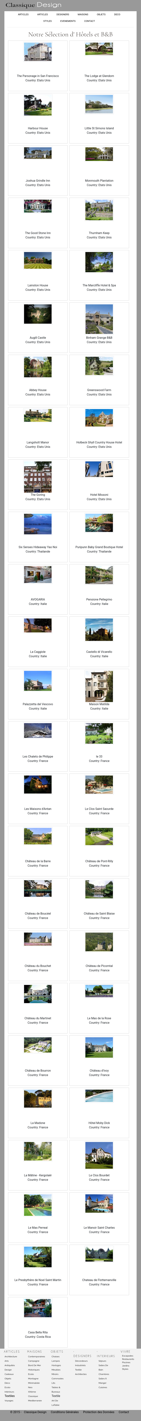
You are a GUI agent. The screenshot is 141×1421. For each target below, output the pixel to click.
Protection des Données (99, 1412)
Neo (30, 1387)
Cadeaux (9, 1374)
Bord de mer (34, 1365)
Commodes (58, 1378)
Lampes (56, 1361)
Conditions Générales (65, 1412)
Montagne (33, 1378)
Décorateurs (81, 1361)
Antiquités (10, 1365)
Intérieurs (9, 1392)
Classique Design (35, 1412)
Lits (53, 1383)
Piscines (126, 1362)
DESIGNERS (63, 14)
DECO (117, 14)
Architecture (11, 1356)
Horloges (56, 1365)
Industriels (80, 1365)
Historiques (34, 1369)
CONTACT (89, 21)
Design (8, 1369)
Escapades (127, 1356)
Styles (125, 1369)
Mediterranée (35, 1400)
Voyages (9, 1400)
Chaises (55, 1356)
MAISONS (83, 14)
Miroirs (55, 1374)
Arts (7, 1361)
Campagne (33, 1361)
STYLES (47, 21)
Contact (124, 1412)
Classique (33, 1396)
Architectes (81, 1374)
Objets (8, 1378)
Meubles (56, 1369)
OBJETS (101, 14)
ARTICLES (23, 14)
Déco (7, 1383)
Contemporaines (36, 1356)
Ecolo (7, 1387)
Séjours (102, 1361)
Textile (78, 1369)
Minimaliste (34, 1383)
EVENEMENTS (68, 21)
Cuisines (103, 1387)
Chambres (104, 1374)
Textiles (10, 1396)
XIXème (32, 1392)
